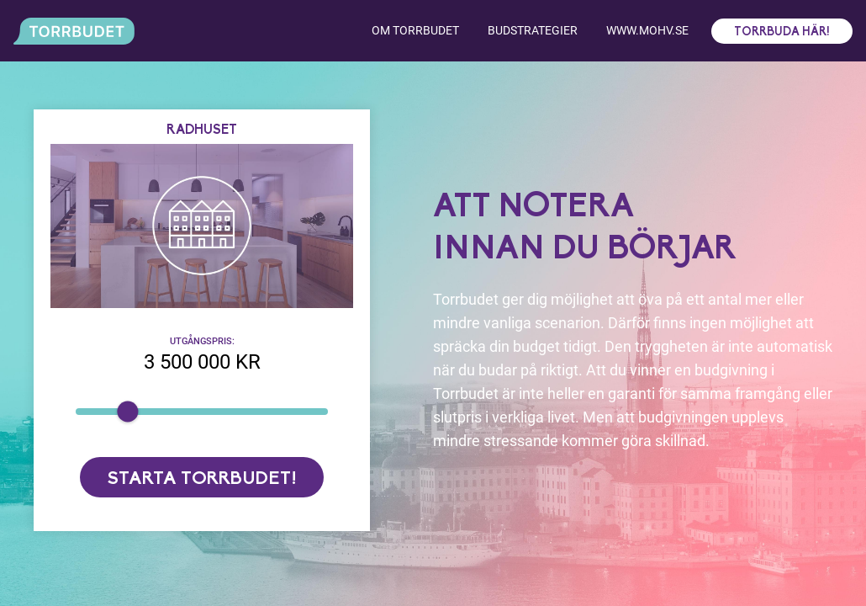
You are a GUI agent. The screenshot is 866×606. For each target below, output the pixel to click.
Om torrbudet (415, 30)
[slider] (127, 411)
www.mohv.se (647, 30)
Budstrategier (533, 30)
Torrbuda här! (782, 32)
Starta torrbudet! (202, 479)
